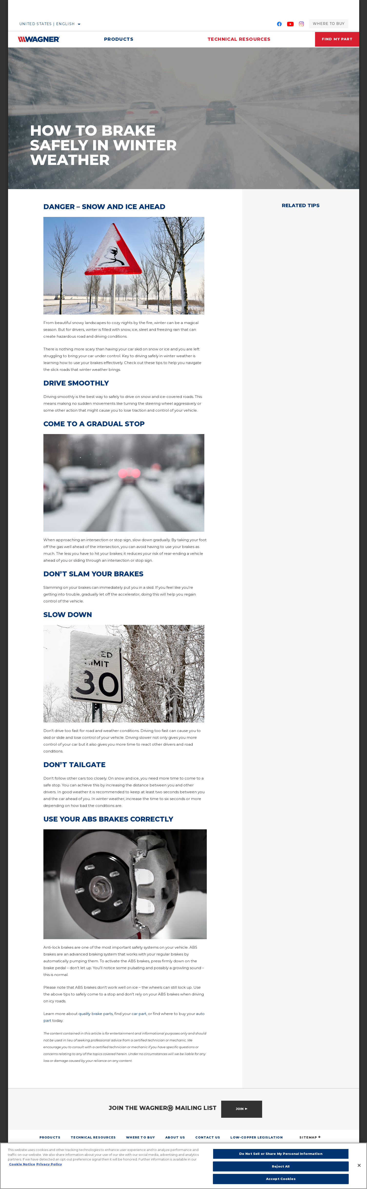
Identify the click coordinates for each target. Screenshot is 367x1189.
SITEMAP (310, 1137)
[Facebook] (279, 25)
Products (117, 39)
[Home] (42, 39)
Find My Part (334, 39)
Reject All (280, 1166)
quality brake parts (96, 1013)
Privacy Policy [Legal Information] (49, 1164)
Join (240, 1109)
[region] (183, 1166)
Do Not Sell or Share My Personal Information (280, 1154)
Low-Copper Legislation (256, 1137)
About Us (175, 1137)
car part (139, 1013)
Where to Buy (329, 23)
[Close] (359, 1165)
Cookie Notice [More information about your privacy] (22, 1164)
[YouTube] (290, 25)
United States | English (47, 24)
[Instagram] (301, 25)
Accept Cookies (281, 1179)
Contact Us (207, 1137)
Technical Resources (235, 39)
